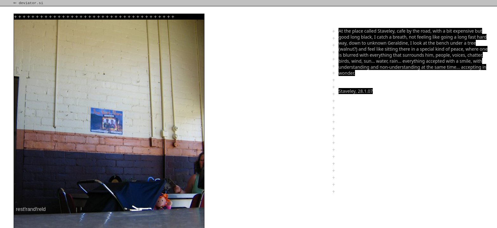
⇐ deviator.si (28, 3)
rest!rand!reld (31, 209)
